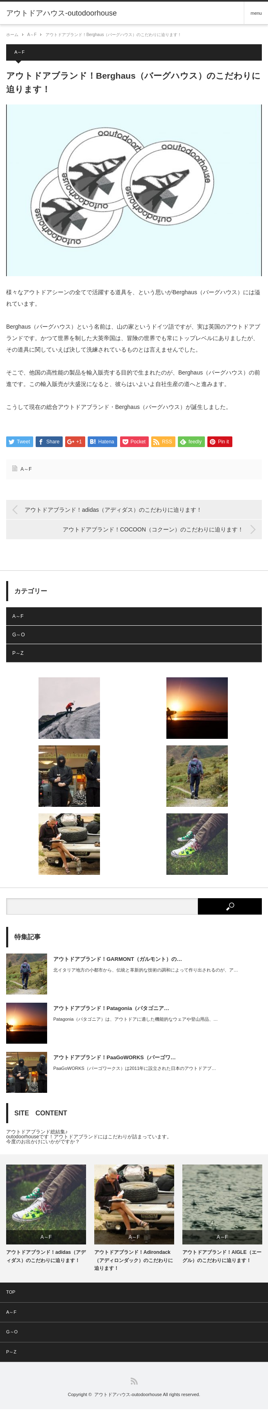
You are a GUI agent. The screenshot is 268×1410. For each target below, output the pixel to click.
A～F (31, 34)
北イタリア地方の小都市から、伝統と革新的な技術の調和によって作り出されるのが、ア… (145, 970)
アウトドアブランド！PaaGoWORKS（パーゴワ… (114, 1058)
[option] (46, 1215)
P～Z (17, 653)
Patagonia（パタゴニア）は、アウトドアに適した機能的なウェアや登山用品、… (135, 1019)
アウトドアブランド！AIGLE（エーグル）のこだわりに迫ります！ (221, 1257)
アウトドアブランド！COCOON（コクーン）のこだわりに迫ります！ (153, 530)
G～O (18, 635)
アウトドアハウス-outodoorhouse (128, 1395)
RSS (134, 1381)
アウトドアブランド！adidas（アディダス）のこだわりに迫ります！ (113, 510)
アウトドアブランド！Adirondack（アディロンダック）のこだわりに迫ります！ (133, 1260)
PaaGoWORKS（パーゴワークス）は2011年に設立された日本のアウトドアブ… (134, 1068)
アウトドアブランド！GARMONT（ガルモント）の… (117, 959)
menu (256, 13)
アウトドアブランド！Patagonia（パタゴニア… (111, 1009)
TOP (10, 1292)
